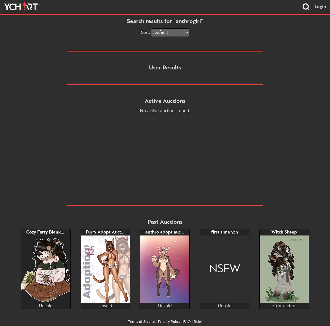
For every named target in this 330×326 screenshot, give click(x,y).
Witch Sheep (284, 232)
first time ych (224, 232)
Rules (198, 322)
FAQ (187, 322)
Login (320, 6)
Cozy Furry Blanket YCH (50, 232)
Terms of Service (141, 322)
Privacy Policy (169, 322)
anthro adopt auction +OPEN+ (176, 232)
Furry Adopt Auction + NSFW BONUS (124, 232)
